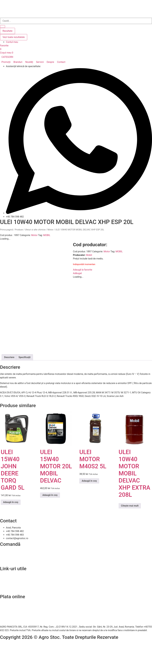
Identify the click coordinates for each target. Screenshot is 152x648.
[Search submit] (2, 26)
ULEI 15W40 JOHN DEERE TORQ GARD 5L (12, 470)
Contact (4, 575)
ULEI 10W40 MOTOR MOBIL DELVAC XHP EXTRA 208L (134, 473)
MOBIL (46, 235)
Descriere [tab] (9, 357)
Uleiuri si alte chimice (35, 229)
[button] (9, 57)
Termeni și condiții (9, 561)
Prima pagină (6, 229)
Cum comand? (7, 551)
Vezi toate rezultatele (14, 37)
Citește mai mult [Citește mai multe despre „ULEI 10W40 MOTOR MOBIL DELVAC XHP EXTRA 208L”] (129, 505)
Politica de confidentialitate (14, 582)
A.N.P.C (4, 586)
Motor (50, 229)
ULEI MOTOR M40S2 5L (92, 459)
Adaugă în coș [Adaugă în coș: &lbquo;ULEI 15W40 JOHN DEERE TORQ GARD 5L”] (10, 502)
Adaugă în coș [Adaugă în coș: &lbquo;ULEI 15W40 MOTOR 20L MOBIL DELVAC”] (50, 495)
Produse (19, 229)
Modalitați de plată (10, 558)
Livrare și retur (7, 554)
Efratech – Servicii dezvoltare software (20, 644)
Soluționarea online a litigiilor (15, 589)
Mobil (89, 255)
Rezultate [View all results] (7, 30)
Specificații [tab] (25, 357)
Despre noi (5, 579)
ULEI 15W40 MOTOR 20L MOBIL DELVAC (56, 466)
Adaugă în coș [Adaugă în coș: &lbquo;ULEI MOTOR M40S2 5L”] (89, 480)
